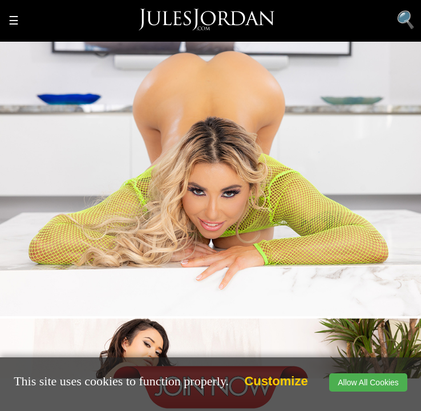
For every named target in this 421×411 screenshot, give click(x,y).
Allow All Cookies (368, 382)
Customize (275, 381)
